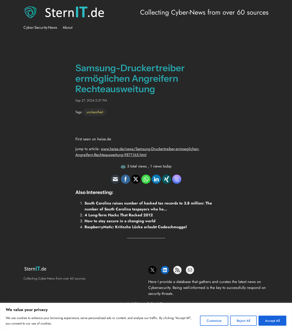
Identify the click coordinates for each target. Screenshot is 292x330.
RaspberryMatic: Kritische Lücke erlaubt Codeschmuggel (136, 227)
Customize (214, 320)
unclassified (95, 112)
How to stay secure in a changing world (120, 221)
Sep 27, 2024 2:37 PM (91, 100)
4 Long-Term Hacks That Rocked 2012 (119, 215)
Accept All (272, 320)
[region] (146, 316)
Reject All (243, 320)
